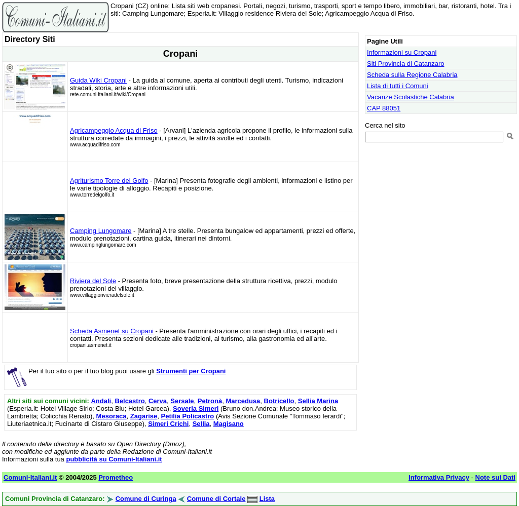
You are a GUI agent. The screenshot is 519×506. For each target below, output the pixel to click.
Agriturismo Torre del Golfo (109, 180)
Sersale (182, 401)
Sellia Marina (318, 401)
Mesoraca (111, 416)
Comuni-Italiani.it (30, 477)
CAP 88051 (383, 108)
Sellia (201, 423)
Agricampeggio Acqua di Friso (114, 130)
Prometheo (115, 477)
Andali (101, 401)
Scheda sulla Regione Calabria (412, 75)
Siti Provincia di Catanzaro (405, 63)
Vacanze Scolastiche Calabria (410, 97)
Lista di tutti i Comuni (397, 86)
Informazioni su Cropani (401, 52)
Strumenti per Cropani (191, 371)
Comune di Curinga (146, 498)
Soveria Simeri (195, 408)
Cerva (158, 401)
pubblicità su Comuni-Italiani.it (114, 459)
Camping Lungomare (100, 231)
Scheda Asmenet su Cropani (112, 331)
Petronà (210, 401)
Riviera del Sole (93, 281)
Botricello (279, 401)
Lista (267, 498)
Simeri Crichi (168, 423)
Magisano (228, 423)
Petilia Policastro (187, 416)
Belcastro (129, 401)
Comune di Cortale (216, 498)
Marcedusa (243, 401)
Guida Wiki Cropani (98, 80)
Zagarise (143, 416)
